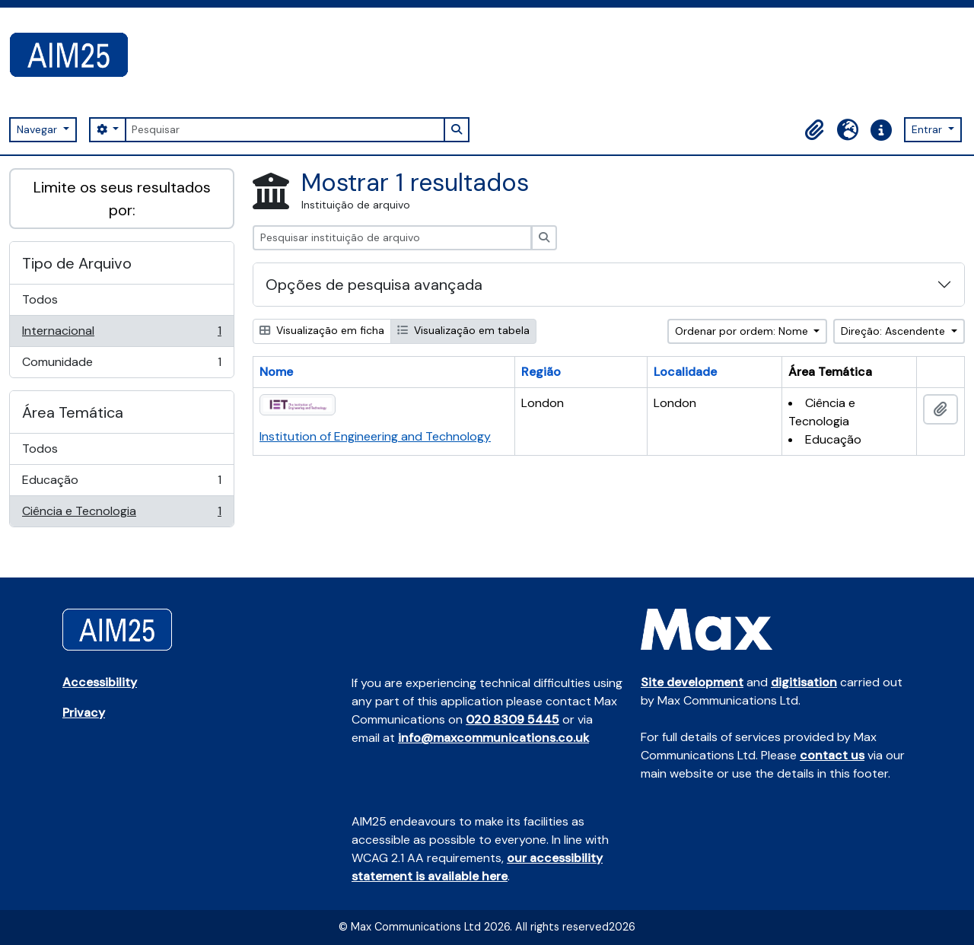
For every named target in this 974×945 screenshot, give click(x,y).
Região (541, 372)
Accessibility (99, 682)
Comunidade (121, 365)
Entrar (928, 129)
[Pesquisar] (285, 129)
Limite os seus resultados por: (122, 198)
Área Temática (72, 412)
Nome (276, 372)
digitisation (804, 682)
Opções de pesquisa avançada (374, 284)
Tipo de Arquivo (77, 263)
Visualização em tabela (463, 330)
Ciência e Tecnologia (121, 514)
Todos (40, 299)
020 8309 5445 (512, 719)
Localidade (685, 372)
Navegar (38, 129)
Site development (692, 682)
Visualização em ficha (321, 330)
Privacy (83, 713)
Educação (121, 483)
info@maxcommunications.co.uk (493, 738)
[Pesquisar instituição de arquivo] (392, 237)
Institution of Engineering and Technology (375, 436)
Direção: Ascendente (894, 331)
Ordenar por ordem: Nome (743, 331)
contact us (832, 755)
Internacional (121, 334)
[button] (814, 130)
